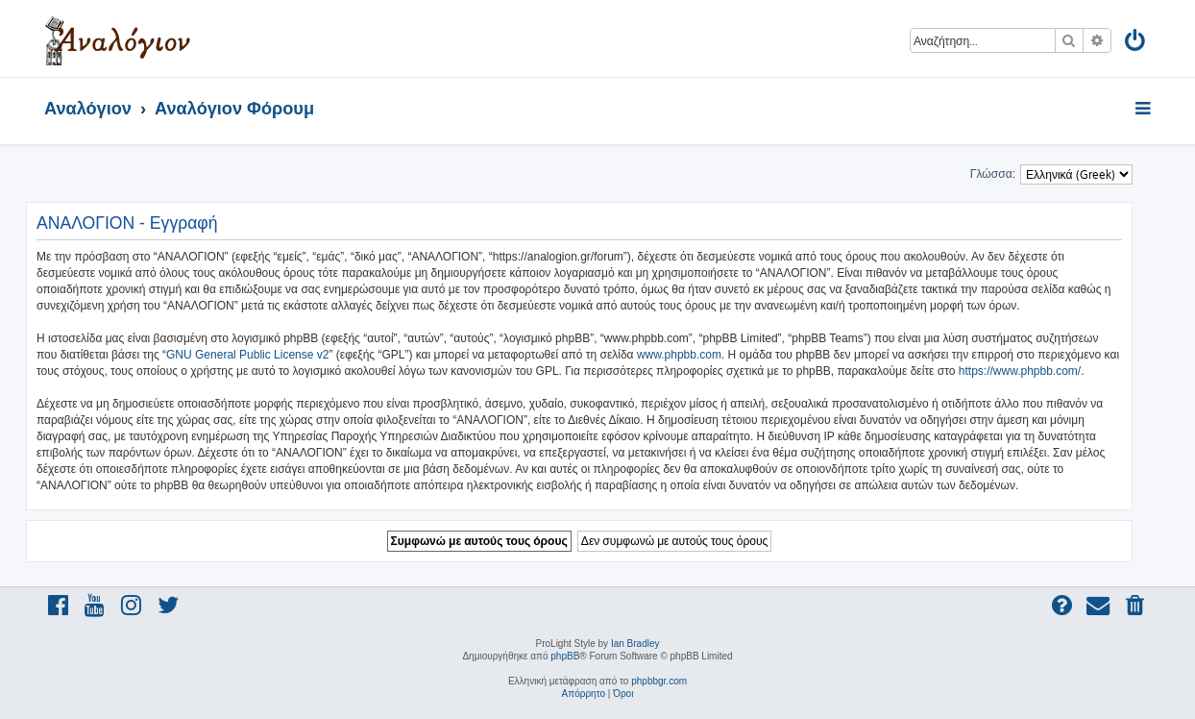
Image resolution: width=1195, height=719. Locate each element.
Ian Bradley (635, 643)
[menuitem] (1136, 44)
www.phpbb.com (679, 354)
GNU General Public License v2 (247, 354)
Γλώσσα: (992, 174)
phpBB (564, 656)
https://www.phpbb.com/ (1020, 371)
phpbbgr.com (659, 681)
